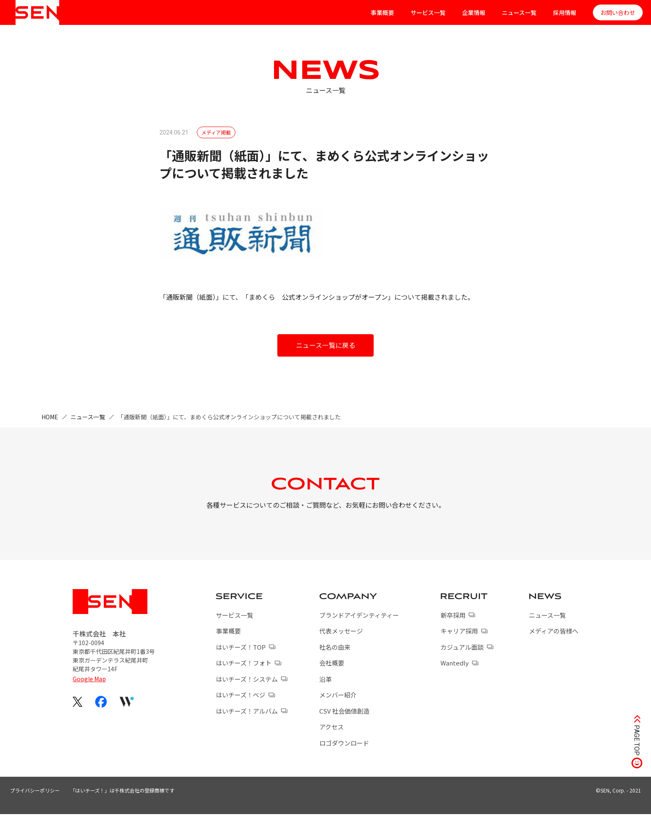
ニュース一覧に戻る (325, 345)
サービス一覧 (428, 12)
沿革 (325, 681)
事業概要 (382, 12)
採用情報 (564, 12)
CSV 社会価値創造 (344, 713)
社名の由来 (334, 649)
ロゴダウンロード (344, 745)
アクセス (331, 729)
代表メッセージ (341, 633)
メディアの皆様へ (553, 633)
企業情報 (473, 12)
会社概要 (331, 665)
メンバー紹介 (338, 697)
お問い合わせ (617, 12)
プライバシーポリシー (35, 793)
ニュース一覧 (519, 12)
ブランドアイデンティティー (359, 617)
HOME (50, 417)
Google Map (89, 682)
